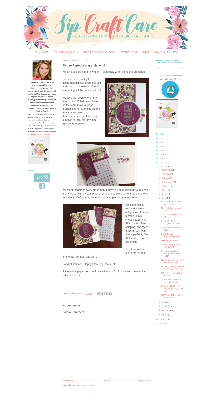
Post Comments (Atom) (85, 385)
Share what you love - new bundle (171, 245)
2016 (161, 323)
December (166, 170)
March (165, 306)
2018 (161, 166)
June (164, 194)
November (167, 174)
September (167, 182)
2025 (161, 138)
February (166, 310)
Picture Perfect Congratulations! (170, 222)
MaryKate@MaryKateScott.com (40, 134)
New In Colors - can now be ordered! (172, 296)
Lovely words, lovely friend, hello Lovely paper (170, 253)
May (164, 198)
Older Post (144, 380)
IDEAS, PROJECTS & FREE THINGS (160, 52)
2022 (161, 150)
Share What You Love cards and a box (171, 280)
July (164, 190)
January (166, 314)
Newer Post (68, 380)
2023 (161, 146)
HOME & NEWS (41, 52)
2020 (161, 158)
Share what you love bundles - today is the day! (172, 288)
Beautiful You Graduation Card (170, 235)
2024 (161, 142)
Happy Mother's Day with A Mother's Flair (172, 261)
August (165, 186)
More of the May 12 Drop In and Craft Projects (172, 267)
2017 (161, 319)
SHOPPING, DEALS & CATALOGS (99, 52)
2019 (161, 162)
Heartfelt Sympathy (170, 240)
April (164, 302)
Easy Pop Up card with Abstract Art (171, 202)
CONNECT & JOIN (129, 52)
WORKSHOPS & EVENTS (65, 52)
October (165, 178)
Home (106, 380)
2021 (161, 154)
